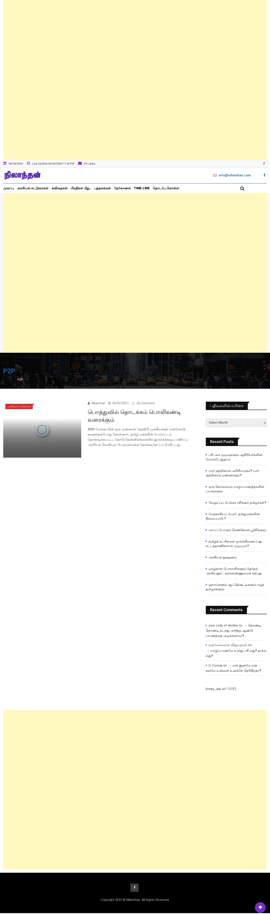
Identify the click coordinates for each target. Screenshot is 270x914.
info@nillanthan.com (235, 175)
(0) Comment (146, 403)
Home (9, 379)
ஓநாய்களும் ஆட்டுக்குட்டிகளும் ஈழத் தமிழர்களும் (235, 587)
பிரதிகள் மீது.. (81, 188)
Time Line (142, 188)
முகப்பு (8, 188)
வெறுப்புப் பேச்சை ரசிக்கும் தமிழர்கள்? (237, 503)
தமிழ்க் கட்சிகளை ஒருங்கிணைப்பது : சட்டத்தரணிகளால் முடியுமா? (235, 543)
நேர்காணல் (122, 188)
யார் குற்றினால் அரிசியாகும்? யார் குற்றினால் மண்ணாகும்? (232, 473)
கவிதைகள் (60, 188)
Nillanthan (98, 403)
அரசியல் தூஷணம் (223, 557)
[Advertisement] (135, 80)
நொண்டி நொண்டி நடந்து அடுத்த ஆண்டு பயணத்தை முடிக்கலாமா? (233, 630)
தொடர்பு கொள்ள (166, 188)
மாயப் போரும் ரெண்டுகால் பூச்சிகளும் (237, 530)
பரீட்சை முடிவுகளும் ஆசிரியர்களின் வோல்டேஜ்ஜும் (234, 457)
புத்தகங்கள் (102, 188)
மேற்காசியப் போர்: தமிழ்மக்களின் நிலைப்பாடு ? (233, 516)
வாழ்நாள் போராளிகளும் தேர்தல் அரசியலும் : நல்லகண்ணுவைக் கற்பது (234, 571)
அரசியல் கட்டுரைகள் (32, 188)
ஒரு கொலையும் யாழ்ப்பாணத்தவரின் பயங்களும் (235, 489)
